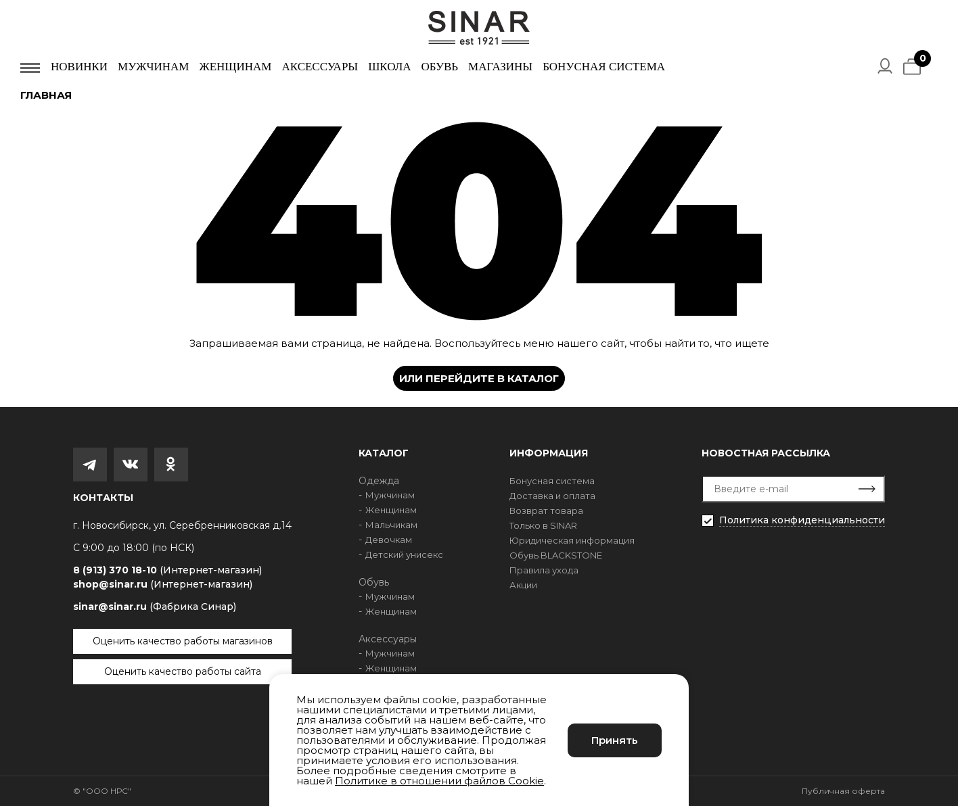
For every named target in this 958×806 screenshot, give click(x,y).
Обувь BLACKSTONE (555, 555)
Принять (614, 740)
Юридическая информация (572, 540)
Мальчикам (391, 524)
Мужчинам (153, 66)
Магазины (500, 66)
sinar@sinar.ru (154, 606)
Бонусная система (604, 66)
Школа (389, 66)
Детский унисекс (404, 554)
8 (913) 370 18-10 (167, 570)
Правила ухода (543, 570)
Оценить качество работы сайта (182, 671)
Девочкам (388, 539)
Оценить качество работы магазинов (183, 641)
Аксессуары (319, 66)
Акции (523, 584)
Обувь (439, 66)
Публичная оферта (843, 791)
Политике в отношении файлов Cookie (439, 780)
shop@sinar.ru (162, 584)
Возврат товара (546, 510)
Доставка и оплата (552, 495)
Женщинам (235, 66)
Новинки (79, 66)
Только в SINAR (543, 525)
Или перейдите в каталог (479, 378)
